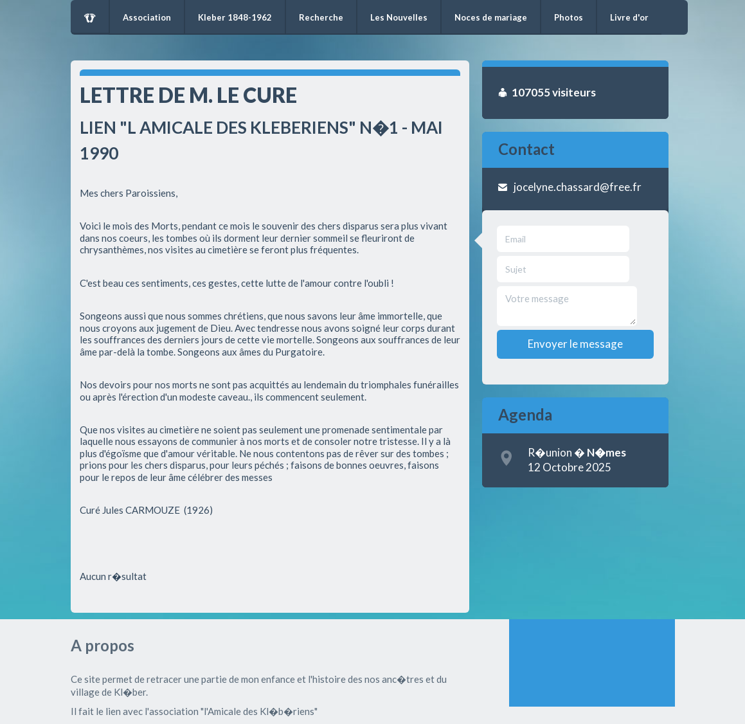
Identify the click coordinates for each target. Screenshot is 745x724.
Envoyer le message (575, 343)
